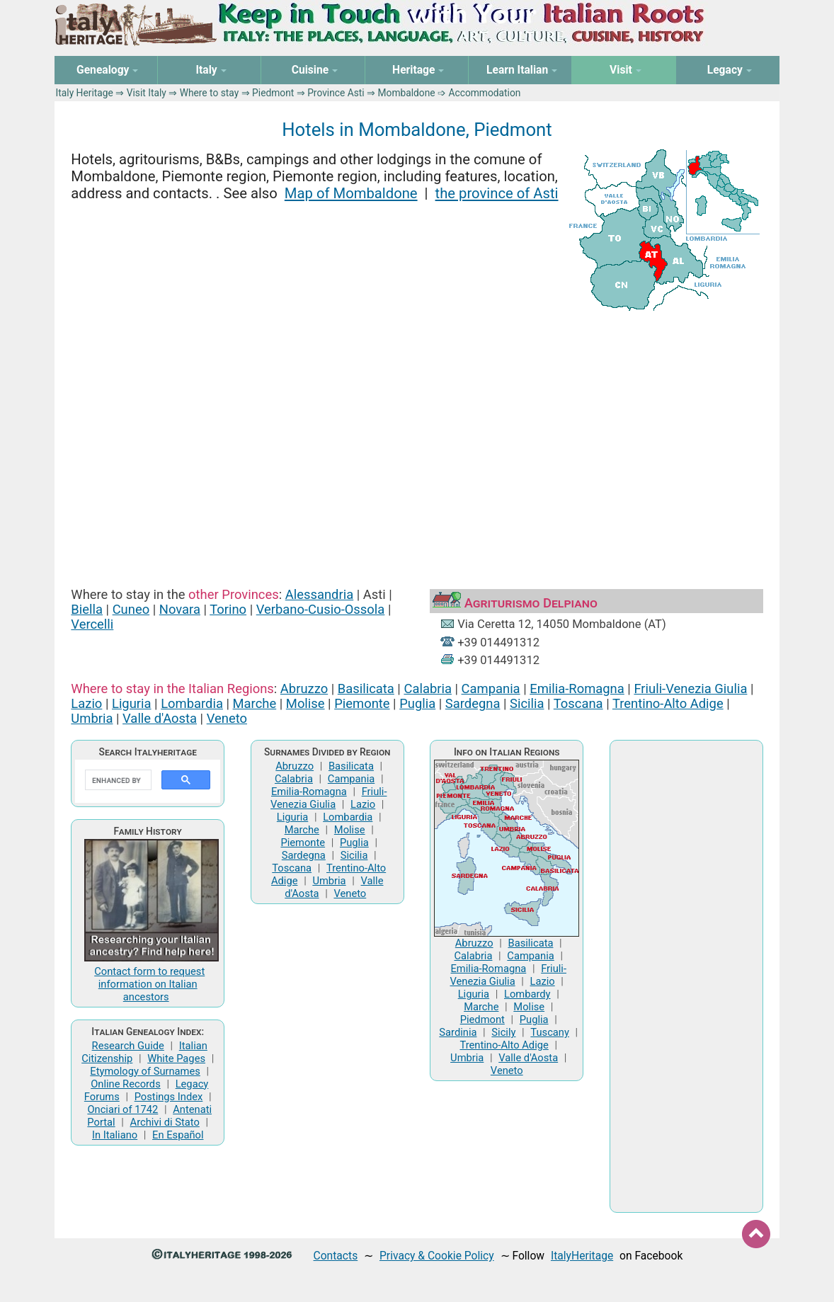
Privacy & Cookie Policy (436, 1255)
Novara (179, 609)
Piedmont (273, 92)
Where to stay (209, 92)
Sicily (503, 1032)
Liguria (132, 703)
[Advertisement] (416, 436)
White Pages (176, 1058)
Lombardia (192, 703)
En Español (177, 1135)
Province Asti (336, 92)
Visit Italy (146, 92)
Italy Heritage (84, 92)
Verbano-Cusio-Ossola (320, 609)
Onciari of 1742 (122, 1109)
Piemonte (361, 703)
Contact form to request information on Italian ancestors (149, 984)
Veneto (227, 718)
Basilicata (366, 688)
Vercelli (92, 624)
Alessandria (319, 594)
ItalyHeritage (582, 1255)
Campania (491, 688)
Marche (255, 703)
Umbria (92, 718)
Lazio (86, 703)
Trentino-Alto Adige (668, 703)
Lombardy (527, 994)
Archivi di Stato (165, 1122)
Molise (305, 703)
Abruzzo (304, 688)
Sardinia (457, 1032)
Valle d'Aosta (159, 718)
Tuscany (549, 1032)
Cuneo (131, 609)
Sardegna (473, 703)
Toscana (578, 703)
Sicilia (527, 703)
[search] (117, 780)
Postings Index (169, 1096)
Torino (228, 609)
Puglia (417, 703)
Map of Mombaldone (351, 193)
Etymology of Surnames (145, 1071)
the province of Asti (497, 193)
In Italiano (114, 1135)
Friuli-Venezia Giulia (690, 688)
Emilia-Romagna (577, 688)
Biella (87, 609)
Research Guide (128, 1045)
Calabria (427, 688)
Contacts (336, 1255)
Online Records (126, 1084)
